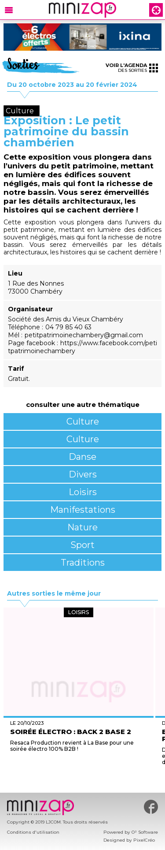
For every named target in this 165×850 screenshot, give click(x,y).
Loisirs (83, 492)
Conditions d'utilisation (33, 832)
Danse (82, 456)
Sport (82, 545)
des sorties (132, 67)
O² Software (145, 832)
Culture (82, 421)
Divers (83, 474)
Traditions (83, 562)
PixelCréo (144, 840)
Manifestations (82, 509)
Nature (82, 527)
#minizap (151, 807)
